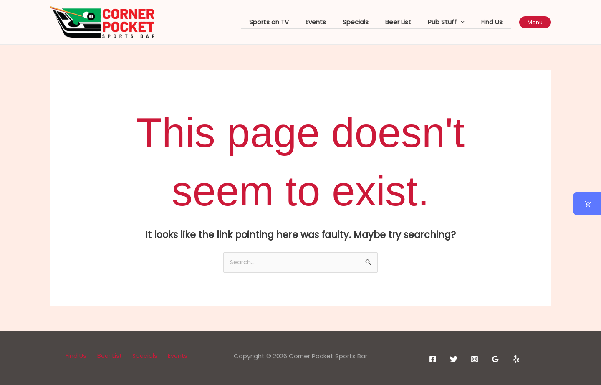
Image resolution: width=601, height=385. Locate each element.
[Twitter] (454, 359)
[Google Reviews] (495, 359)
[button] (535, 22)
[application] (467, 22)
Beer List (409, 22)
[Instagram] (474, 359)
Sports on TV (292, 22)
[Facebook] (433, 359)
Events (334, 22)
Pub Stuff (452, 22)
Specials (370, 22)
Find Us (494, 22)
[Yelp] (516, 359)
